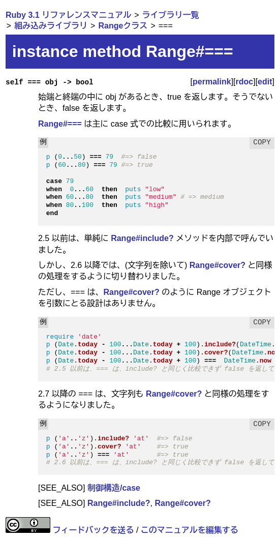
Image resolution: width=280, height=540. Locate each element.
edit (265, 81)
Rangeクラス (122, 25)
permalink (212, 81)
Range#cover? (217, 265)
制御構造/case (113, 488)
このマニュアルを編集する (189, 530)
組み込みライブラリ (50, 25)
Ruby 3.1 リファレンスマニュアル (68, 15)
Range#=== (60, 123)
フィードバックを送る (93, 530)
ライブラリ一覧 (170, 15)
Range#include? (142, 238)
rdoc (245, 81)
